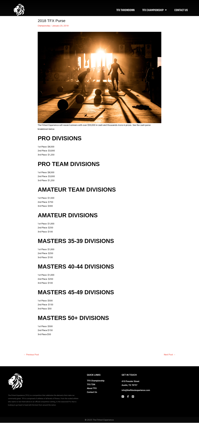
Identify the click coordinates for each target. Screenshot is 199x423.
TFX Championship (154, 10)
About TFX (92, 388)
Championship (44, 25)
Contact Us (181, 10)
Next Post (169, 354)
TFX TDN (91, 385)
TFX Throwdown (125, 10)
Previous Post (31, 354)
